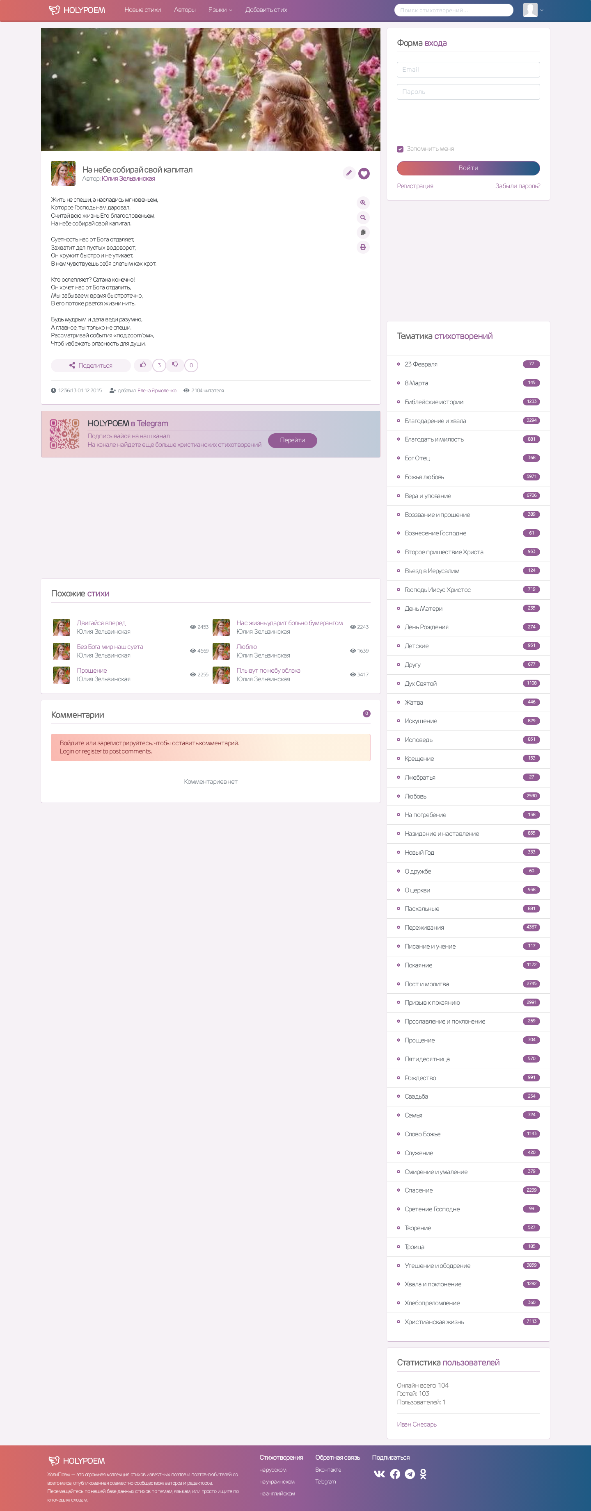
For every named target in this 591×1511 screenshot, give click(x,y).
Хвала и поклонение (468, 1284)
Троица (468, 1246)
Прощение (92, 670)
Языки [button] (217, 9)
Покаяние (468, 965)
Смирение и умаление (468, 1171)
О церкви (468, 890)
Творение (468, 1228)
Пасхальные (468, 908)
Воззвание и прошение (468, 514)
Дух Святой (468, 683)
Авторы (184, 9)
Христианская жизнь (468, 1322)
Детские (468, 646)
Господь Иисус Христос (468, 589)
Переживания (468, 927)
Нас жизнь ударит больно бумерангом (289, 623)
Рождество (468, 1078)
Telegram (325, 1481)
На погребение (468, 814)
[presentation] (459, 122)
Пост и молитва (468, 984)
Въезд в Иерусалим (468, 571)
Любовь (468, 796)
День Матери (468, 608)
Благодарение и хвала (468, 420)
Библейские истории (468, 402)
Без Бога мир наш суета (110, 646)
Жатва (468, 702)
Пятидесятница (468, 1059)
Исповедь (468, 739)
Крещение (468, 758)
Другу (468, 664)
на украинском (277, 1481)
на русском (272, 1469)
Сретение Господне (468, 1209)
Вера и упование (468, 496)
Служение (468, 1153)
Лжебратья (468, 777)
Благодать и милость (468, 439)
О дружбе (468, 871)
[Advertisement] (210, 521)
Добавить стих (266, 9)
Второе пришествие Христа (468, 552)
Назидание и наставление (468, 833)
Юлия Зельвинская (128, 178)
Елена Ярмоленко (156, 390)
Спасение (468, 1190)
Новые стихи (142, 9)
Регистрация (415, 186)
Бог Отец (468, 458)
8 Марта (468, 383)
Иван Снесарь (416, 1424)
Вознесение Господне (468, 533)
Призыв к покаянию (468, 1002)
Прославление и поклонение (468, 1021)
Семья (468, 1115)
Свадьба (468, 1096)
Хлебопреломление (468, 1303)
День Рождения (468, 627)
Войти (468, 168)
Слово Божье (468, 1134)
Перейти (292, 440)
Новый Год (468, 852)
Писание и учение (468, 946)
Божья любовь (468, 477)
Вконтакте (328, 1469)
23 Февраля (468, 364)
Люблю (246, 646)
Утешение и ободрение (468, 1265)
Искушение (468, 721)
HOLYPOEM (108, 423)
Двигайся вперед (101, 623)
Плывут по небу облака (268, 670)
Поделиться (90, 365)
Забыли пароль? (517, 186)
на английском (277, 1493)
